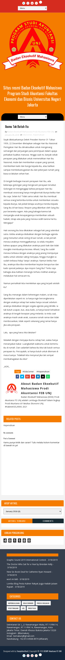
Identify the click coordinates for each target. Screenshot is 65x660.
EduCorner (27, 134)
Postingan (13, 608)
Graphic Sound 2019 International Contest (26, 559)
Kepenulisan (38, 134)
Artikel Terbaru (17, 520)
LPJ (23, 608)
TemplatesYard (22, 651)
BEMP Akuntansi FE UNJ (53, 651)
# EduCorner (28, 371)
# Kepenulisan (43, 371)
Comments (48, 520)
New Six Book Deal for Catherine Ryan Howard (29, 571)
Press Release (43, 603)
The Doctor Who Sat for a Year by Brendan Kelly (29, 564)
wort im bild (12, 579)
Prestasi (32, 608)
